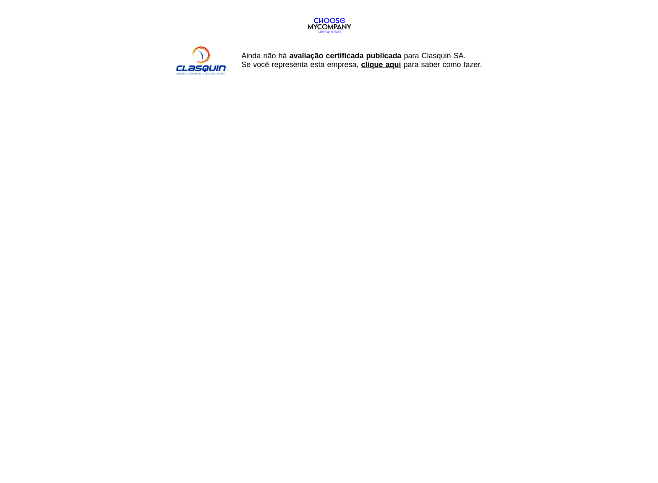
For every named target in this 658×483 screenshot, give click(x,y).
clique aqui (381, 64)
